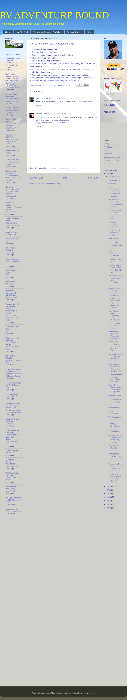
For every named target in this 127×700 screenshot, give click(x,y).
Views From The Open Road (12, 488)
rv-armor (107, 164)
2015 (109, 497)
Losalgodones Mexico (113, 157)
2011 (109, 486)
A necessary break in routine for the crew (12, 238)
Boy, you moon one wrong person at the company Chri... (114, 346)
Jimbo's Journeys (13, 383)
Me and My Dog (12, 394)
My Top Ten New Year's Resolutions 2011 (115, 467)
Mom (7, 275)
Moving (8, 453)
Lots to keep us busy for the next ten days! (11, 65)
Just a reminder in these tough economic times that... (115, 291)
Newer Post (36, 177)
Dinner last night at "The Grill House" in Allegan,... (115, 357)
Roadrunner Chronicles (10, 172)
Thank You (9, 252)
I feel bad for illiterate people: (113, 448)
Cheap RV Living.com (10, 204)
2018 (109, 508)
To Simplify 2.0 (11, 451)
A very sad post (11, 396)
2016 (109, 501)
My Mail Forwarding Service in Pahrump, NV (13, 209)
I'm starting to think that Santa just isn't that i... (114, 334)
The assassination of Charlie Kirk (12, 163)
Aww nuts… (10, 423)
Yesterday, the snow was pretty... (114, 232)
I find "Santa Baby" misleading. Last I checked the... (115, 315)
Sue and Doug (42, 98)
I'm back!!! (9, 153)
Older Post (91, 177)
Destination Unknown (10, 283)
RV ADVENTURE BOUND (54, 15)
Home (8, 32)
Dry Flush (108, 147)
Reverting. (9, 331)
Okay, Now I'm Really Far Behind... (13, 224)
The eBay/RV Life (12, 403)
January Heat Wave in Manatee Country (13, 375)
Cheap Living (109, 144)
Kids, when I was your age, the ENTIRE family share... (115, 388)
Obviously (112, 183)
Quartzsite (108, 154)
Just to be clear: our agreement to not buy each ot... (114, 399)
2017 (109, 504)
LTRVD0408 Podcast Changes (12, 465)
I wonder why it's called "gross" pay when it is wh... (115, 269)
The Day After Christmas (114, 431)
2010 (109, 174)
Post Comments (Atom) (50, 184)
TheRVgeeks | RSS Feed (11, 136)
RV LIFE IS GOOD (13, 498)
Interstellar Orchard (10, 249)
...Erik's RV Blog (12, 160)
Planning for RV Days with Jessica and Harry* (12, 341)
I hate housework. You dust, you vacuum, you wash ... (115, 191)
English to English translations (12, 111)
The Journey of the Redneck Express (12, 306)
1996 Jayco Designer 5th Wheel (47, 32)
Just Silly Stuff (22, 32)
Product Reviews (74, 32)
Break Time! (10, 491)
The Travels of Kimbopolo (11, 474)
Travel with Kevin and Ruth (12, 59)
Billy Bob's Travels (10, 357)
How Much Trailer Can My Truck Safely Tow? (12, 141)
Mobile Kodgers (12, 151)
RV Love (9, 187)
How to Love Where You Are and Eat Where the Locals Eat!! (12, 77)
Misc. (89, 32)
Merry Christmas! (113, 412)
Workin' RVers (11, 259)
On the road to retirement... (11, 95)
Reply (38, 105)
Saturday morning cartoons (113, 224)
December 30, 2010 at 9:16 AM (62, 98)
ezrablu (39, 114)
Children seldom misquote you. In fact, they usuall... (115, 438)
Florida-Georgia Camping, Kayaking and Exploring (12, 433)
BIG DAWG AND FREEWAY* (12, 420)
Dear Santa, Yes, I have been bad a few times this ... (115, 242)
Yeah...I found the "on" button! (114, 325)
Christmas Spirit (114, 408)
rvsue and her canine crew (11, 233)
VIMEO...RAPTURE (13, 511)
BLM (106, 150)
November (113, 177)
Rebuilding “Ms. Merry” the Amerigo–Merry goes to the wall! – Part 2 (12, 315)
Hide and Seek (11, 297)
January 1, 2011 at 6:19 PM (54, 114)
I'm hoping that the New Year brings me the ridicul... (115, 457)
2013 (109, 490)
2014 (109, 493)
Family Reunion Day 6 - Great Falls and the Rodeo (12, 177)
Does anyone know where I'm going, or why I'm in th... (115, 367)
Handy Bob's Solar (111, 160)
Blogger (91, 693)
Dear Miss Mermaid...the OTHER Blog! (11, 293)
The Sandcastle (12, 108)
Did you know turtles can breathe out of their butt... (115, 203)
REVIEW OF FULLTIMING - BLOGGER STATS (12, 85)
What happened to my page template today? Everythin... (114, 421)
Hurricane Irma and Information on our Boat (12, 441)
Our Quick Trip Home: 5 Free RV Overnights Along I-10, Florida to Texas (13, 408)
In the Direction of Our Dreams (13, 370)
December (113, 180)
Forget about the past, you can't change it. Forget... (115, 378)
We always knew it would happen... (12, 100)
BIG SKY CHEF (12, 509)
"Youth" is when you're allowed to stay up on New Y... (115, 477)
